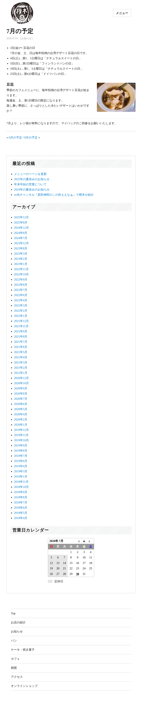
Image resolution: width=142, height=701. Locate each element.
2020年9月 (20, 388)
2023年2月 (20, 258)
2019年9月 (20, 445)
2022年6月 (20, 295)
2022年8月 (20, 284)
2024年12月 (21, 227)
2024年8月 (20, 232)
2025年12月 (21, 217)
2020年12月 (21, 378)
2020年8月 (20, 393)
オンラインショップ (24, 685)
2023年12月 (21, 243)
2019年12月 (21, 429)
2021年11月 (21, 326)
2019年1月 (20, 476)
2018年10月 (21, 486)
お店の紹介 (18, 622)
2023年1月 (20, 264)
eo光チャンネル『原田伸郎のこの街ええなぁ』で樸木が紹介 (54, 194)
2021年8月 (20, 336)
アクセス (17, 676)
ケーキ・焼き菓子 (23, 649)
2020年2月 (20, 419)
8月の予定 (31, 137)
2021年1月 (20, 372)
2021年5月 (20, 352)
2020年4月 (20, 414)
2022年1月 (20, 315)
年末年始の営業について (30, 184)
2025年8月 (20, 222)
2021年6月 (20, 346)
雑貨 (14, 667)
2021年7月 (20, 341)
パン (14, 640)
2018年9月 (20, 492)
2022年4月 (20, 300)
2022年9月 (20, 279)
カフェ (15, 658)
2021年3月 (20, 362)
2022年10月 (21, 274)
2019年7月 (20, 455)
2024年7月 (20, 238)
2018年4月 (20, 518)
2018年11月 (21, 481)
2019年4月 (20, 466)
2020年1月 (20, 424)
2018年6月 (20, 507)
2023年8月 (20, 248)
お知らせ (17, 631)
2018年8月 (20, 497)
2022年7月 (20, 289)
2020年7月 (20, 398)
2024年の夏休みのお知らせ (32, 189)
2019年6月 (20, 461)
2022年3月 (20, 305)
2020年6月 (20, 403)
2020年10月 (21, 383)
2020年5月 (20, 409)
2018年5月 (20, 512)
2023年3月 (20, 253)
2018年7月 (20, 502)
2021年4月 (20, 357)
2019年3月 (20, 471)
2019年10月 (21, 440)
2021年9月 (20, 331)
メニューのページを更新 (30, 174)
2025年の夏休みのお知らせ (32, 179)
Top (13, 613)
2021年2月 (20, 367)
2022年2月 (20, 310)
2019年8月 (20, 450)
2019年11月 (21, 435)
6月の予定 (15, 137)
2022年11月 (21, 269)
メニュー (122, 13)
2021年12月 (21, 321)
